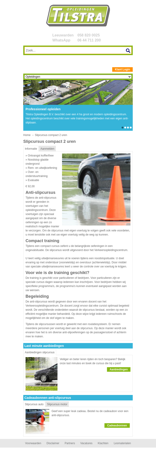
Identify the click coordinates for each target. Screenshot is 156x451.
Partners (70, 443)
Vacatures (86, 443)
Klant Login (122, 69)
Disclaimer (53, 443)
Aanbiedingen (119, 369)
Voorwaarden (33, 443)
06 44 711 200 (89, 40)
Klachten (103, 443)
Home (27, 135)
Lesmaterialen (122, 443)
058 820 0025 (89, 35)
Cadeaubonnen (117, 425)
